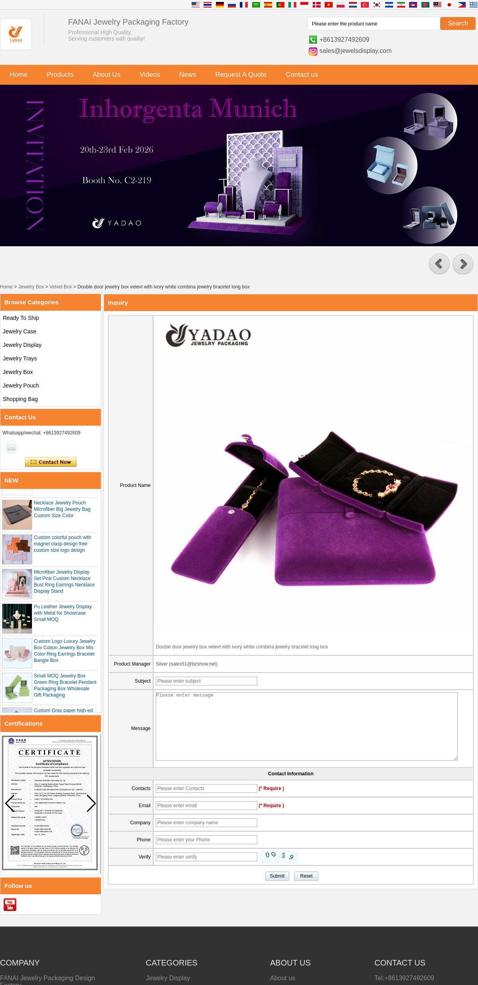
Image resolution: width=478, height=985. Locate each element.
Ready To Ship (21, 318)
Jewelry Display (22, 345)
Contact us (302, 74)
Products (60, 74)
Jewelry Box (31, 287)
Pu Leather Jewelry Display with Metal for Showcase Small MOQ (63, 615)
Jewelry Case (19, 331)
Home (18, 74)
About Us (106, 74)
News (187, 74)
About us (282, 978)
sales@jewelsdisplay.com (355, 50)
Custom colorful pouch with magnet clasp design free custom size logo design (62, 546)
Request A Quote (241, 74)
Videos (149, 74)
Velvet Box (60, 287)
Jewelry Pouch (21, 385)
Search (458, 23)
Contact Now (50, 462)
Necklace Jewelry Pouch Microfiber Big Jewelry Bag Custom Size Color (62, 511)
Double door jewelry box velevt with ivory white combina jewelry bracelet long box (242, 647)
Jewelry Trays (20, 358)
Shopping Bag (20, 399)
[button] (439, 264)
